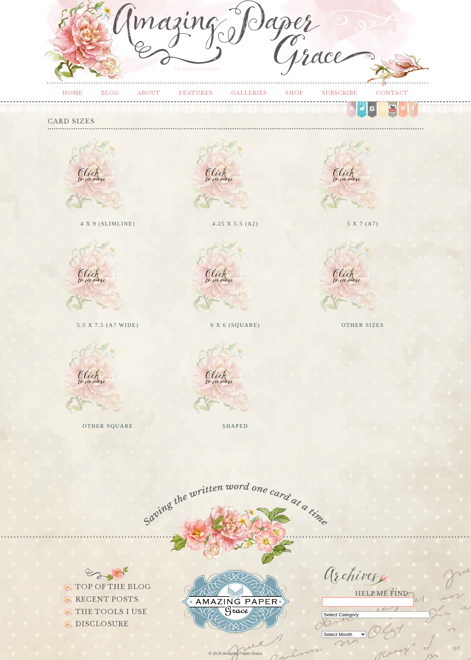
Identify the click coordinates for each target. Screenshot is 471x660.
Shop (294, 92)
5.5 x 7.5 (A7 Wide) (108, 325)
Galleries (249, 92)
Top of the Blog (113, 587)
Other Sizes (363, 325)
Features (196, 92)
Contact (392, 92)
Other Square (108, 426)
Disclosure (102, 624)
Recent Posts (107, 599)
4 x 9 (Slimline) (107, 224)
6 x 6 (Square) (235, 325)
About (149, 92)
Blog (110, 92)
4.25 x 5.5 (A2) (235, 224)
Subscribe (339, 92)
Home (72, 92)
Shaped (235, 426)
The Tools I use (111, 612)
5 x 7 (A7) (362, 224)
